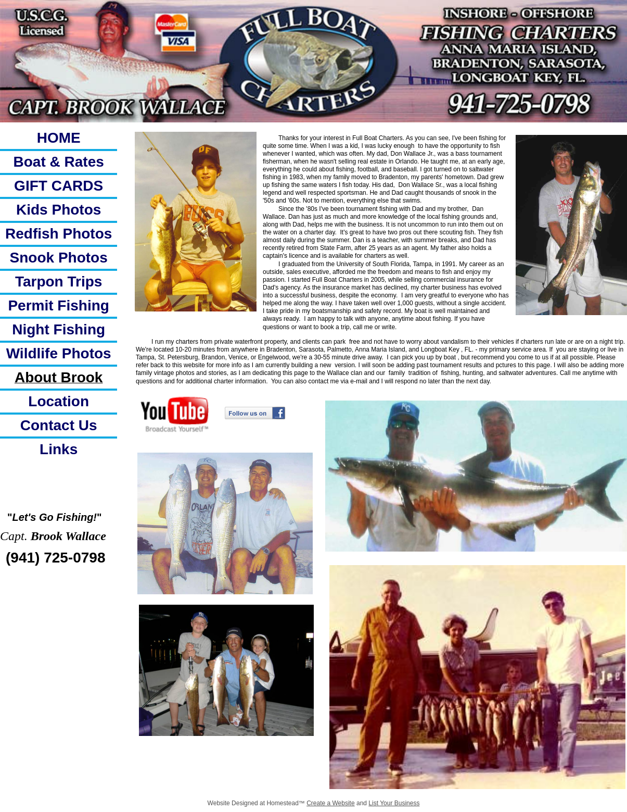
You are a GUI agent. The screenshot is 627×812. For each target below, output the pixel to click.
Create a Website (330, 803)
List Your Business (393, 803)
